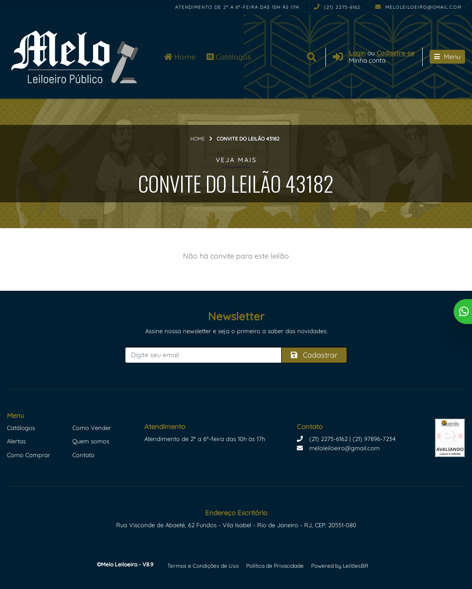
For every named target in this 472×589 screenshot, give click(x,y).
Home (179, 56)
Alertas (16, 441)
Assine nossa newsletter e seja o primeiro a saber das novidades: (236, 331)
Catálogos (228, 56)
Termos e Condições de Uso (203, 565)
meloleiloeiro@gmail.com (418, 7)
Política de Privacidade (275, 565)
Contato (83, 455)
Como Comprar (28, 455)
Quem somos (90, 441)
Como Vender (91, 427)
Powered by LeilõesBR (339, 565)
